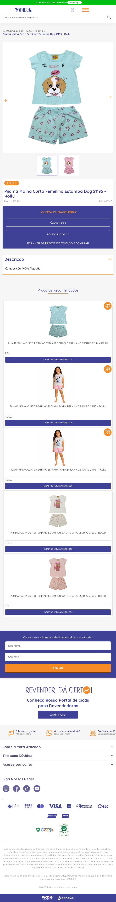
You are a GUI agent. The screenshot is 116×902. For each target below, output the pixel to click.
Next (110, 97)
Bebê (29, 31)
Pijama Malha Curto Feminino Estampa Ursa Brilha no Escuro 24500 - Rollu (58, 533)
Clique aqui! (74, 2)
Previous (6, 100)
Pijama (39, 31)
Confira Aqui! (58, 714)
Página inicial (14, 31)
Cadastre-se (58, 222)
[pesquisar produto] (109, 17)
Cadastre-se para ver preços (58, 359)
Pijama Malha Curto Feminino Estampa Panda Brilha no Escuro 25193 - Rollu (58, 406)
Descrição (14, 259)
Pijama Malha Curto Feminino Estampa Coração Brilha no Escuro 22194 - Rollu (58, 343)
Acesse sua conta (58, 234)
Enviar (58, 668)
